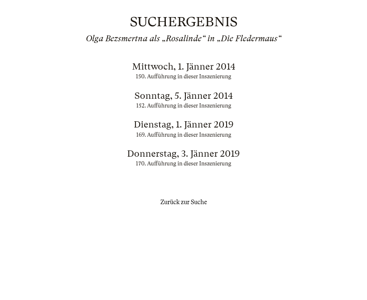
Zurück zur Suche (183, 202)
